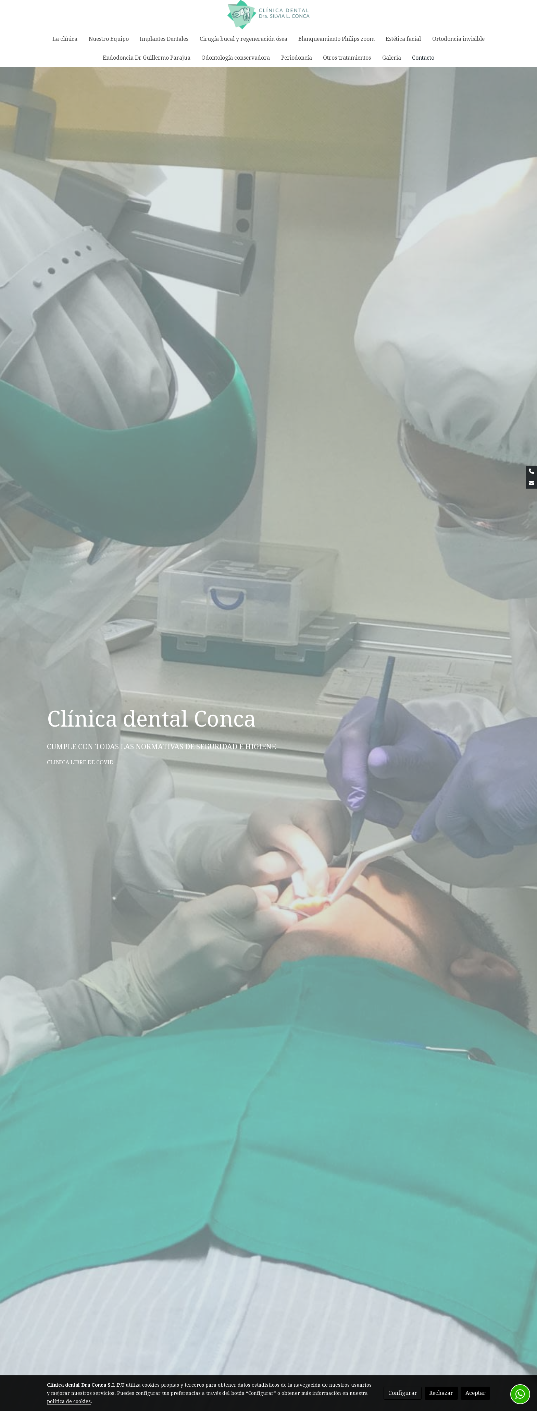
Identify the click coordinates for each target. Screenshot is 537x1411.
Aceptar (475, 1393)
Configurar (402, 1393)
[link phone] (531, 471)
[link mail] (531, 483)
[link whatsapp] (520, 1394)
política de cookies (69, 1401)
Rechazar (441, 1393)
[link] (268, 14)
